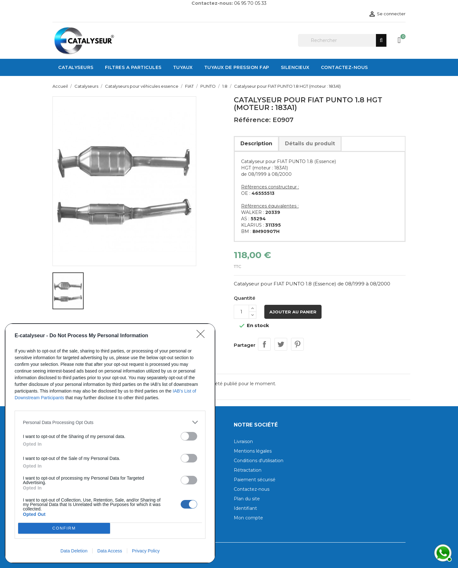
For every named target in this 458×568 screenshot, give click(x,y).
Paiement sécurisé (254, 479)
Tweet (280, 344)
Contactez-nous (251, 489)
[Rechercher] (342, 40)
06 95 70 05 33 (250, 3)
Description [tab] (256, 143)
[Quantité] (241, 312)
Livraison (243, 441)
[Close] (203, 336)
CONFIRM (64, 528)
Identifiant (245, 508)
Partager (264, 344)
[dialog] (110, 443)
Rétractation (247, 470)
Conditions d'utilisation (258, 460)
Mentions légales (253, 451)
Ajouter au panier (292, 311)
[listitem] (110, 422)
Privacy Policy (146, 550)
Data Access (109, 550)
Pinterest (297, 344)
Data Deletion (73, 550)
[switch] (189, 436)
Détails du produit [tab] (310, 143)
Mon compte (248, 518)
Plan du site (247, 499)
